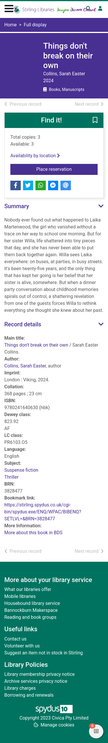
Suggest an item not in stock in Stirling (43, 653)
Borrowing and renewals (29, 695)
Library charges (20, 688)
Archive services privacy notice (35, 681)
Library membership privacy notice (39, 674)
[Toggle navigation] (9, 7)
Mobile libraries (20, 596)
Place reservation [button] (67, 169)
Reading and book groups (30, 617)
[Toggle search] (88, 8)
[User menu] (100, 8)
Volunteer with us (22, 646)
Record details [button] (22, 324)
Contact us (15, 639)
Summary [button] (16, 206)
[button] (95, 120)
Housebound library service (32, 603)
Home (10, 25)
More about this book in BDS (33, 532)
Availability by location (35, 155)
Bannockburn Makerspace (31, 610)
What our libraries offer (27, 589)
